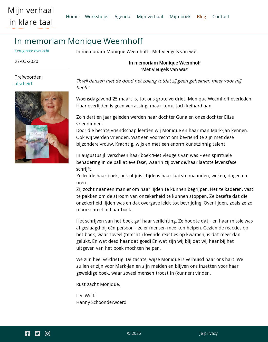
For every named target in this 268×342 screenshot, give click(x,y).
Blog (201, 16)
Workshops (96, 16)
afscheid (23, 83)
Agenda (122, 16)
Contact (221, 16)
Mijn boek (180, 16)
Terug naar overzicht (32, 50)
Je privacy (208, 333)
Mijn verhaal (150, 16)
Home (72, 16)
